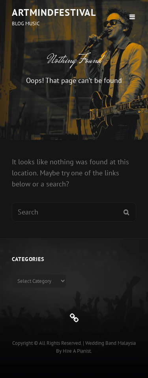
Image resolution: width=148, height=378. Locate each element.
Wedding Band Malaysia (110, 343)
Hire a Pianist (77, 351)
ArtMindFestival (54, 12)
